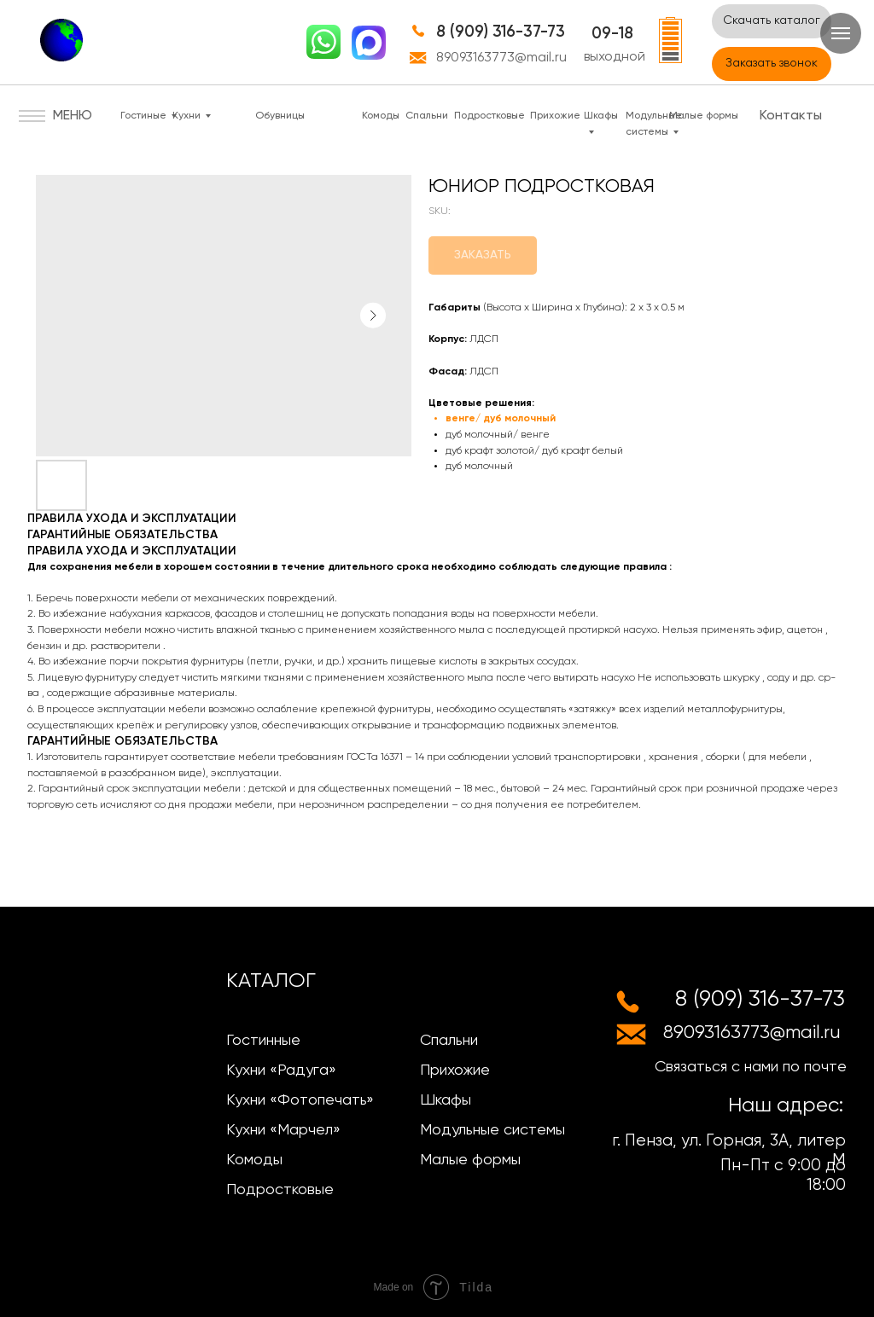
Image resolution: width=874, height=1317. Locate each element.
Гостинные (263, 1040)
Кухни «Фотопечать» (300, 1100)
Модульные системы (492, 1130)
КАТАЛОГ (271, 981)
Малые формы (703, 116)
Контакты (791, 116)
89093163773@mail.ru (501, 58)
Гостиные (143, 116)
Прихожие (555, 116)
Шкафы (445, 1100)
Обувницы (280, 116)
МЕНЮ (72, 116)
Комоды (380, 116)
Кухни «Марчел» (283, 1130)
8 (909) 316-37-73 (500, 32)
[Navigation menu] (840, 33)
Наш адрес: (785, 1105)
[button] (771, 64)
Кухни (186, 116)
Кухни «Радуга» (281, 1070)
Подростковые (489, 116)
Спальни (426, 116)
